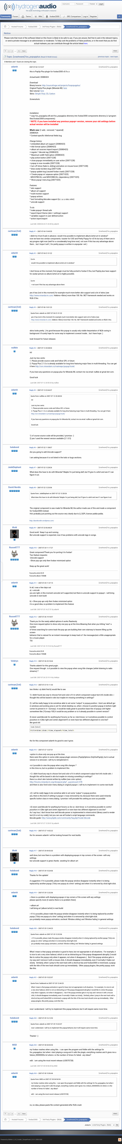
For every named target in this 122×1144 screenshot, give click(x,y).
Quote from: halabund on (47, 983)
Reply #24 (33, 1073)
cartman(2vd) (14, 231)
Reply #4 (32, 348)
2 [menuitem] (8, 51)
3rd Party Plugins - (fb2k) (51, 27)
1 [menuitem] (5, 51)
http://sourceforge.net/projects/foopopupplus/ (61, 85)
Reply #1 (32, 231)
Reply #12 (33, 617)
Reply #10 (33, 548)
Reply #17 (33, 851)
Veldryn (14, 661)
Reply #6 (32, 447)
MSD (14, 1045)
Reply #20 (33, 928)
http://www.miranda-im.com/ (41, 295)
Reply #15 (33, 750)
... (15, 51)
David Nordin (14, 487)
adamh (14, 66)
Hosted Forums (17, 27)
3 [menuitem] (12, 51)
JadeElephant (14, 467)
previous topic (103, 57)
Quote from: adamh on (46, 313)
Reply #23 (33, 1045)
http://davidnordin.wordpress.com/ (41, 521)
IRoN (14, 527)
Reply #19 (33, 893)
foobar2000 (32, 27)
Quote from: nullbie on (46, 396)
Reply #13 (33, 661)
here (85, 43)
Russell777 (14, 547)
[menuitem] (15, 51)
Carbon (52, 94)
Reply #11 (33, 583)
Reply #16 (33, 831)
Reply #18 (33, 871)
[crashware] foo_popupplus (76, 27)
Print (115, 51)
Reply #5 (32, 390)
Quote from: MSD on (45, 1079)
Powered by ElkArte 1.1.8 (8, 1139)
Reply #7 (32, 467)
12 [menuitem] (19, 51)
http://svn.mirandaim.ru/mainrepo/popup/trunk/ (55, 366)
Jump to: (88, 1125)
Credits (19, 1139)
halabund (14, 447)
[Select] (37, 727)
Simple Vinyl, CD (41, 94)
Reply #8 (32, 488)
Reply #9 (32, 528)
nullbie (14, 347)
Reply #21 (33, 977)
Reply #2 (32, 253)
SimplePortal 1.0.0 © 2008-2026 (32, 1139)
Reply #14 (33, 685)
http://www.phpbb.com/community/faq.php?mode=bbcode (66, 818)
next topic (114, 57)
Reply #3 (32, 307)
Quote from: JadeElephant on (49, 493)
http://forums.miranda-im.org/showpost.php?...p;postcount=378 (56, 782)
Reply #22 (33, 1018)
